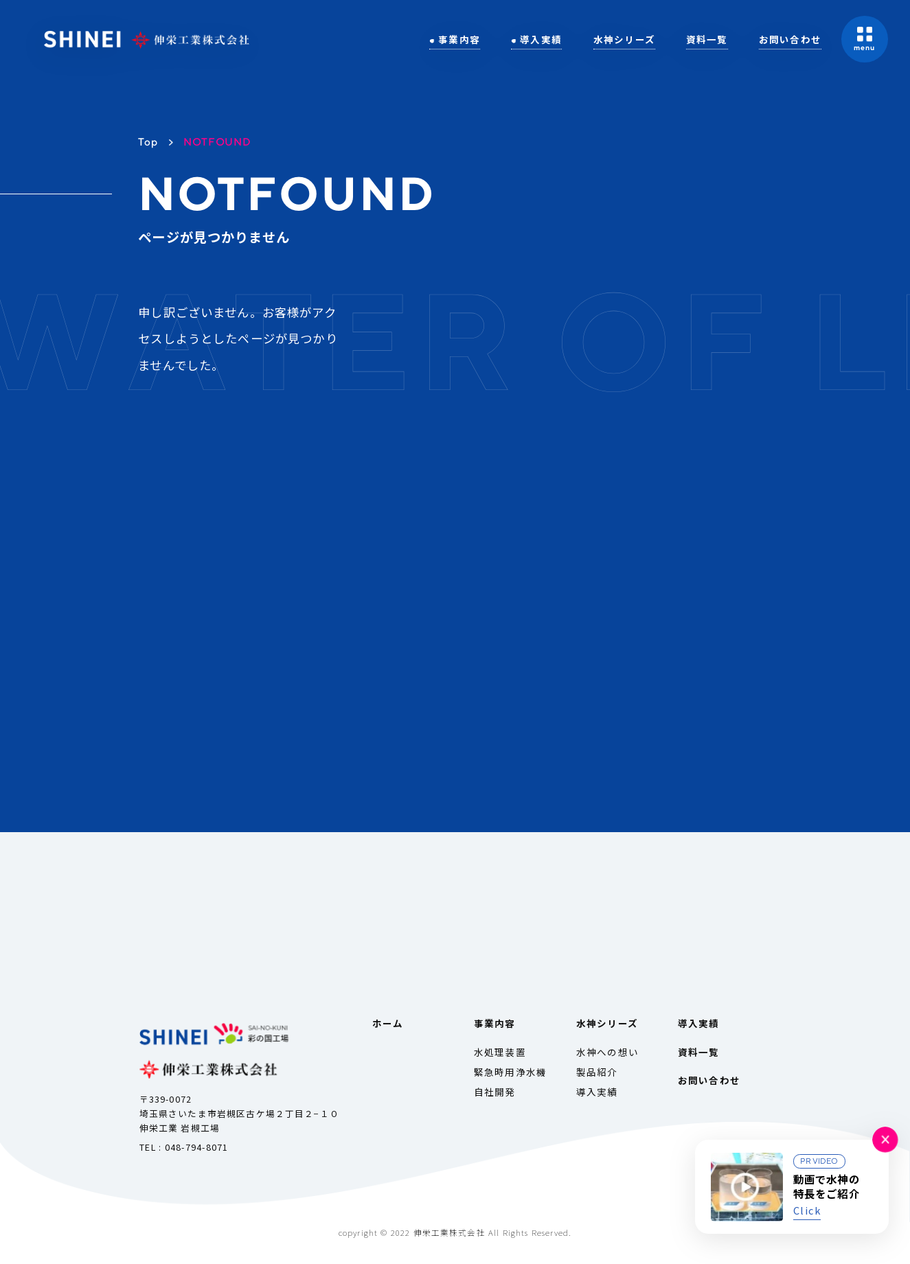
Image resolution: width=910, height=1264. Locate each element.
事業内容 (459, 39)
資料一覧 (707, 39)
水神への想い (607, 1052)
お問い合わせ (790, 39)
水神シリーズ (624, 39)
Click (807, 1210)
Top (148, 141)
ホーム (387, 1023)
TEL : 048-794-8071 (184, 1146)
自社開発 (495, 1092)
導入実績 (541, 39)
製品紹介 (597, 1072)
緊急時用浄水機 (510, 1072)
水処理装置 (500, 1052)
